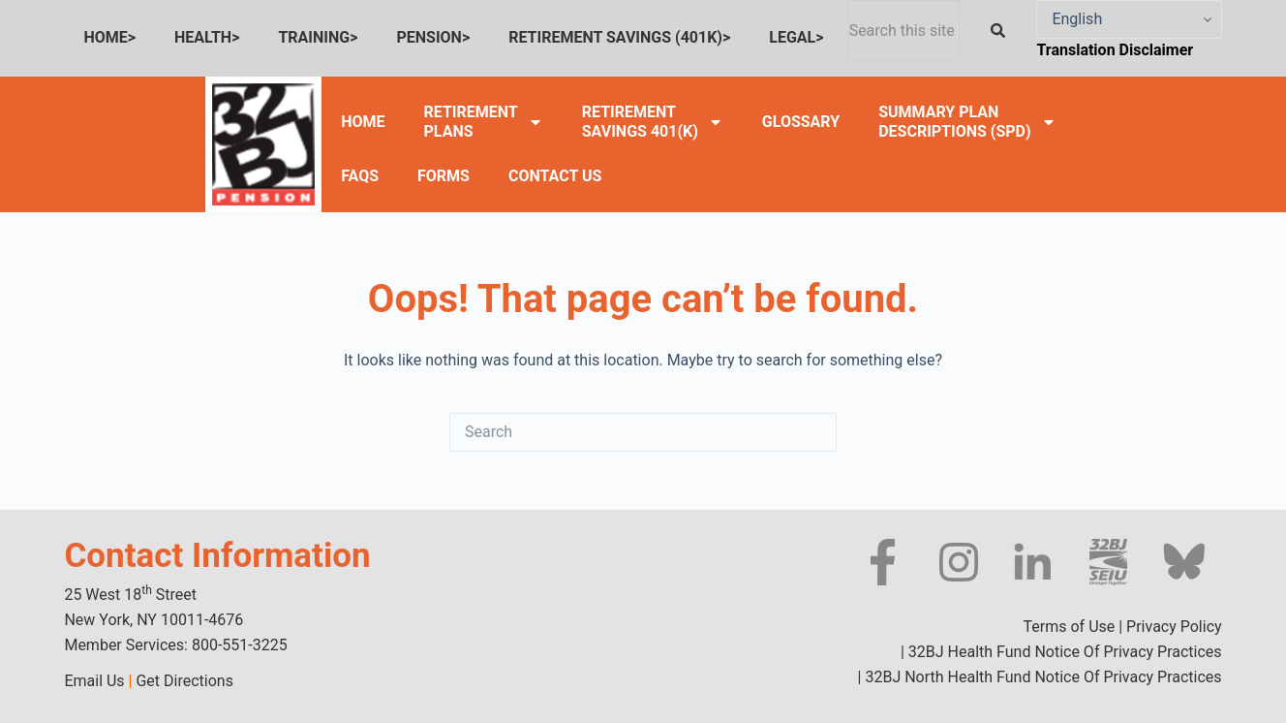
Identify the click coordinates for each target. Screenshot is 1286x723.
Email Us (94, 681)
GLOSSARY (801, 121)
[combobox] (904, 30)
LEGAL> (796, 37)
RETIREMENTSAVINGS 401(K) (652, 122)
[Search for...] (623, 432)
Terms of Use (1070, 626)
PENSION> (433, 37)
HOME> (109, 37)
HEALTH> (206, 37)
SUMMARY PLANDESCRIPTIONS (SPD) (967, 122)
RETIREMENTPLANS (483, 122)
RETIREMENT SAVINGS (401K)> (619, 37)
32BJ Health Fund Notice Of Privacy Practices (1063, 652)
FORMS (443, 176)
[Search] (1001, 30)
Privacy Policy (1174, 626)
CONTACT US (554, 176)
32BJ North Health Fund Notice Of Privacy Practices (1041, 677)
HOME (362, 121)
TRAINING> (317, 37)
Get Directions (184, 681)
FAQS (360, 176)
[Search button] (817, 432)
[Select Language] (1129, 19)
